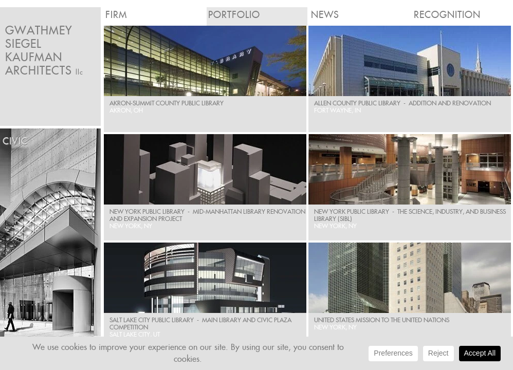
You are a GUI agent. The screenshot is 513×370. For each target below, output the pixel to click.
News (325, 15)
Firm (116, 15)
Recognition (447, 15)
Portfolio (234, 15)
